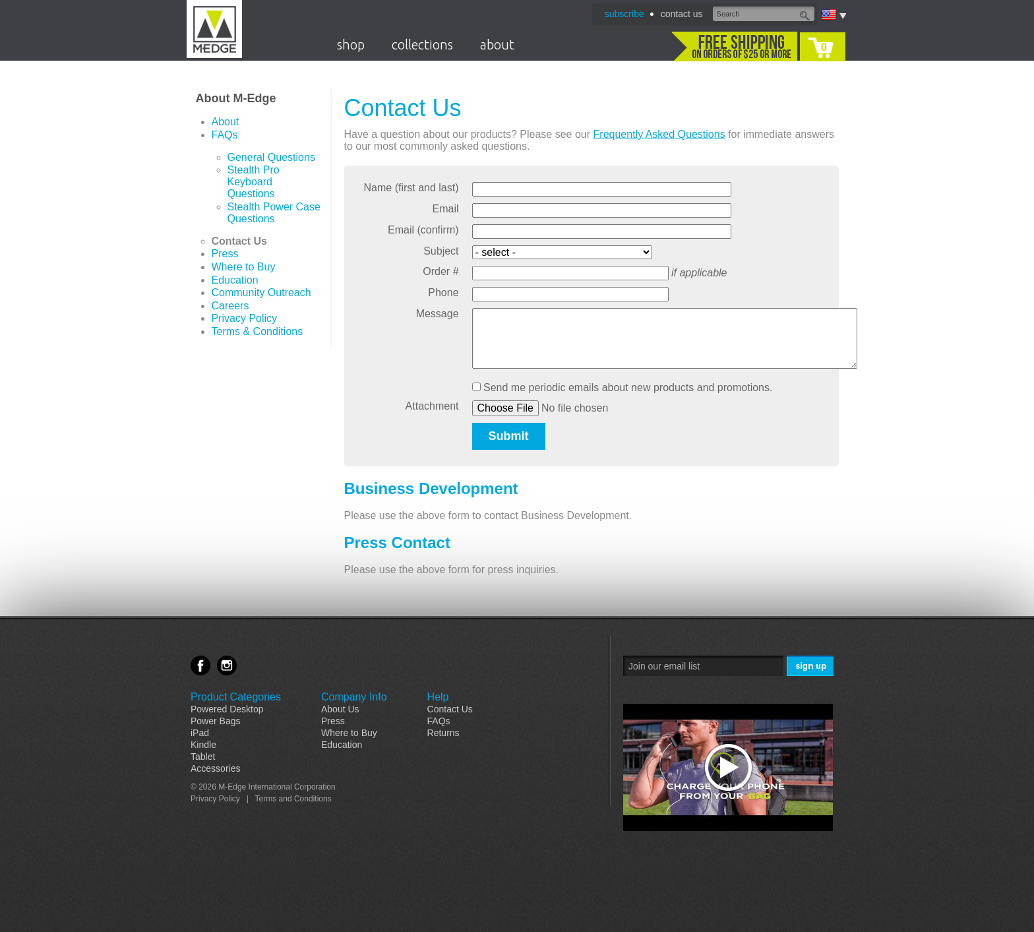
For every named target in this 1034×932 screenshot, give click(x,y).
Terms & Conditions (257, 331)
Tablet (203, 756)
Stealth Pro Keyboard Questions (254, 181)
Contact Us (239, 241)
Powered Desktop (227, 709)
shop (351, 44)
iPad (200, 733)
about (497, 44)
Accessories (215, 768)
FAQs (225, 134)
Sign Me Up (811, 666)
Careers (230, 305)
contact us (682, 14)
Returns (443, 733)
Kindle (203, 744)
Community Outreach (261, 292)
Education (235, 280)
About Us (340, 709)
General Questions (271, 157)
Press (225, 253)
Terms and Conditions (293, 798)
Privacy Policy (245, 318)
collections (422, 44)
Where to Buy (244, 266)
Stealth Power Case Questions (274, 212)
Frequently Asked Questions (659, 134)
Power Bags (215, 721)
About (225, 121)
